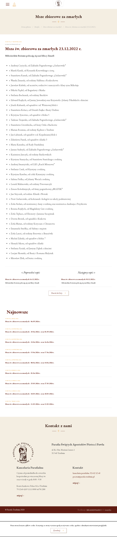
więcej (19, 495)
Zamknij (56, 530)
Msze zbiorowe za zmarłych (52, 27)
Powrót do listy (56, 293)
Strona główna (26, 27)
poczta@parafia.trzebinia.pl (84, 476)
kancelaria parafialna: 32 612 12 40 (86, 473)
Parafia (36, 27)
